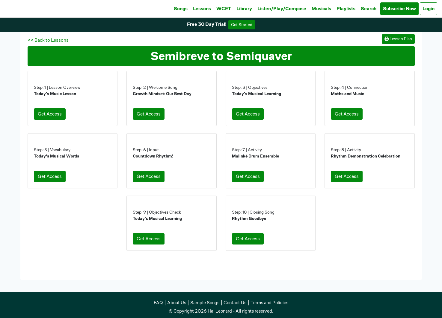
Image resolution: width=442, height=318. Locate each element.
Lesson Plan (398, 38)
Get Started (241, 24)
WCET (223, 8)
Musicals (321, 8)
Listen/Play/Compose (281, 8)
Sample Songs (204, 302)
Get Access (50, 113)
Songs (181, 8)
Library (244, 8)
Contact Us (235, 302)
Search (368, 8)
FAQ (158, 302)
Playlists (346, 8)
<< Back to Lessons (48, 40)
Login (429, 8)
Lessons (202, 8)
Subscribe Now (399, 8)
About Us (176, 302)
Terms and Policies (269, 302)
